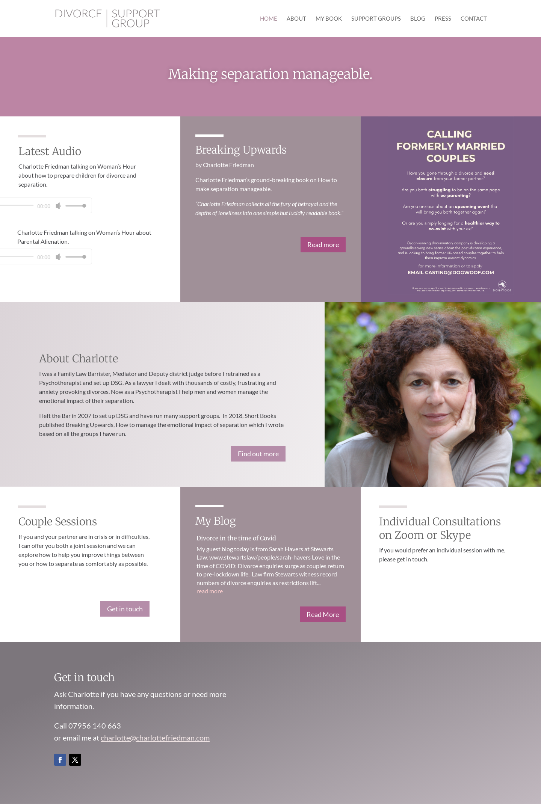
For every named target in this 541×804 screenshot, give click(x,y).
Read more (323, 244)
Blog (417, 19)
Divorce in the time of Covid (236, 538)
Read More (323, 614)
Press (443, 19)
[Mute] (6, 205)
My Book (329, 19)
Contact (474, 19)
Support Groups (376, 19)
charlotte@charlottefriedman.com (155, 737)
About (296, 19)
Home (268, 19)
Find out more (258, 454)
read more (209, 590)
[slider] (21, 205)
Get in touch (125, 609)
